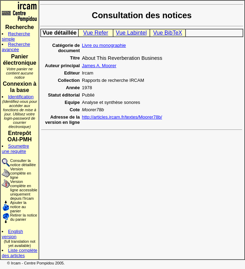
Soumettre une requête (15, 148)
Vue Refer (95, 33)
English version (12, 234)
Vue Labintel (131, 33)
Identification (21, 96)
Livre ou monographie (104, 45)
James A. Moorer (99, 65)
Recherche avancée (16, 47)
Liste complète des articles (19, 253)
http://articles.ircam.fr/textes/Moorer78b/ (122, 117)
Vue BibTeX (167, 33)
